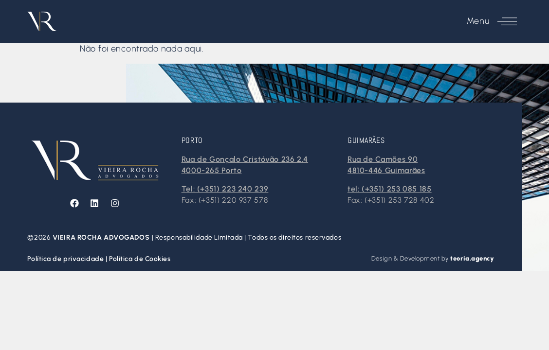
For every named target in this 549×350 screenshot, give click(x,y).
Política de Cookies (140, 259)
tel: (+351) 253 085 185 (390, 188)
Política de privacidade (66, 259)
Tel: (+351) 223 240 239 (225, 188)
